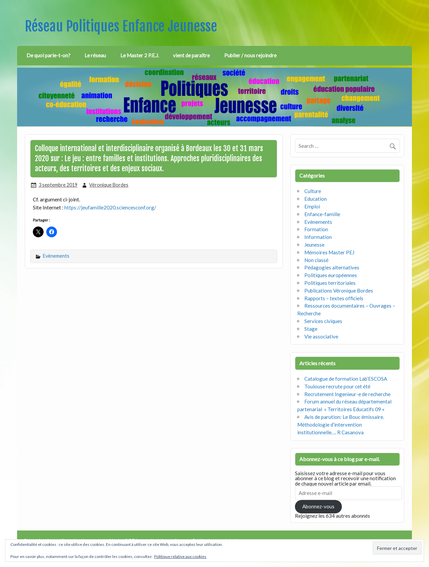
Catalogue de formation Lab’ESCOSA (345, 379)
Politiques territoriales (330, 283)
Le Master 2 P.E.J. (139, 55)
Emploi (312, 206)
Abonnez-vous (318, 506)
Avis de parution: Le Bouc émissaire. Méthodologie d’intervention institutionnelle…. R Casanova (340, 424)
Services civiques (323, 321)
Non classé (316, 260)
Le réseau (95, 55)
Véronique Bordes (108, 185)
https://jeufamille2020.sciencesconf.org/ (110, 207)
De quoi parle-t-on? (48, 55)
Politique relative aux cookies (180, 556)
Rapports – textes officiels (333, 298)
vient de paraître (191, 55)
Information (318, 237)
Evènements (56, 256)
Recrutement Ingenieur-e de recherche (347, 394)
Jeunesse (314, 245)
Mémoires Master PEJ (329, 252)
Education (315, 199)
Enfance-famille (322, 214)
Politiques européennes (330, 275)
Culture (312, 191)
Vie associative (321, 336)
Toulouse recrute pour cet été (337, 386)
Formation (316, 229)
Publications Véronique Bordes (338, 291)
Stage (310, 329)
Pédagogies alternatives (331, 267)
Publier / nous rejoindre (250, 55)
